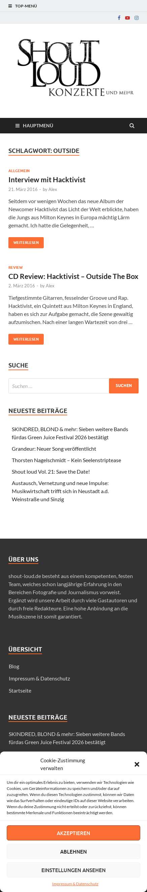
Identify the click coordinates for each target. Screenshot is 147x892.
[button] (137, 764)
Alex (52, 189)
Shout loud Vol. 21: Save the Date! (51, 471)
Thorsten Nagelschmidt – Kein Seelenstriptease (66, 460)
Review (15, 267)
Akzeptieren (73, 833)
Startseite (20, 690)
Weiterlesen (23, 241)
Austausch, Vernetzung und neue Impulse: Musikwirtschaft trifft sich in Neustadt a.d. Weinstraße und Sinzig (60, 491)
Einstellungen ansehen (73, 870)
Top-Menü (26, 5)
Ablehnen (73, 852)
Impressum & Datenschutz (75, 883)
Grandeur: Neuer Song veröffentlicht (54, 448)
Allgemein (19, 170)
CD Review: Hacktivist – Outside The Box (73, 276)
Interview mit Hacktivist (46, 179)
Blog (14, 666)
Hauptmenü (38, 125)
